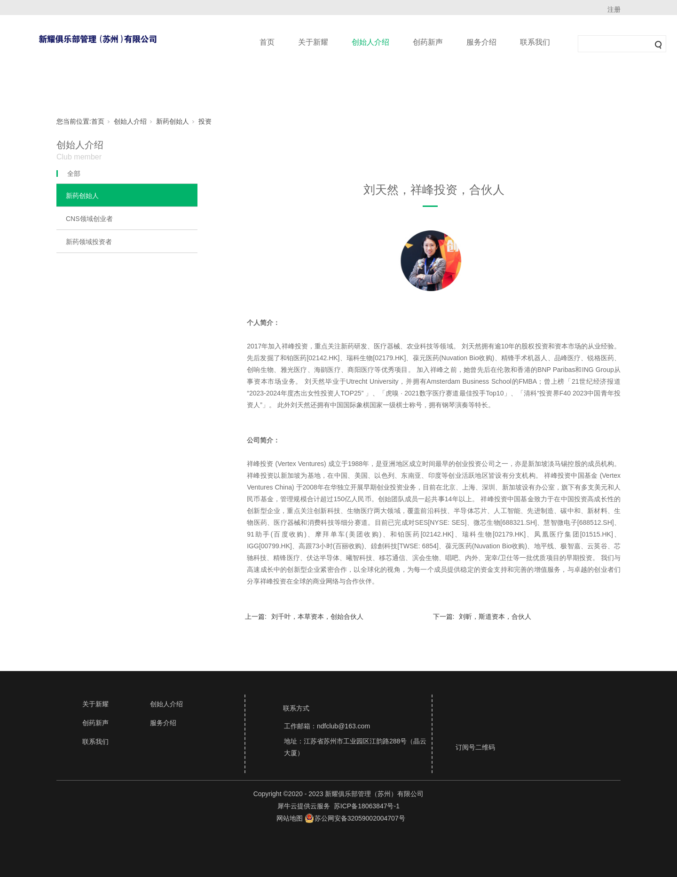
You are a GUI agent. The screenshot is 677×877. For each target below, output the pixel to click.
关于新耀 (313, 42)
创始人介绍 (370, 42)
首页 (267, 42)
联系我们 (535, 42)
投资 (205, 121)
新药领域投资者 (89, 241)
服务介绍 (481, 42)
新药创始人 (172, 121)
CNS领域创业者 (89, 218)
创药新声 (428, 42)
